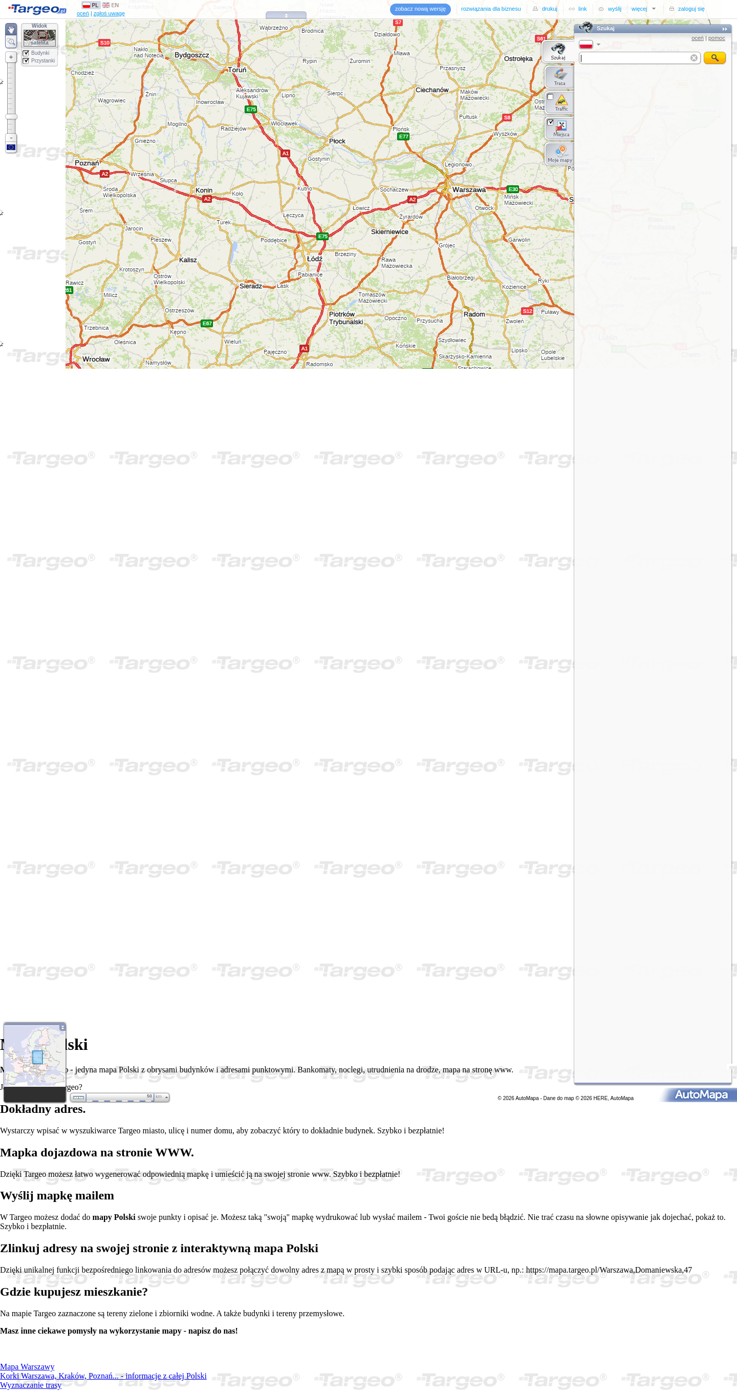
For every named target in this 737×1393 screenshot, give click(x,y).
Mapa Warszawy (27, 1366)
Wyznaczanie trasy (30, 1385)
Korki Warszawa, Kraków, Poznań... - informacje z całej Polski (103, 1375)
